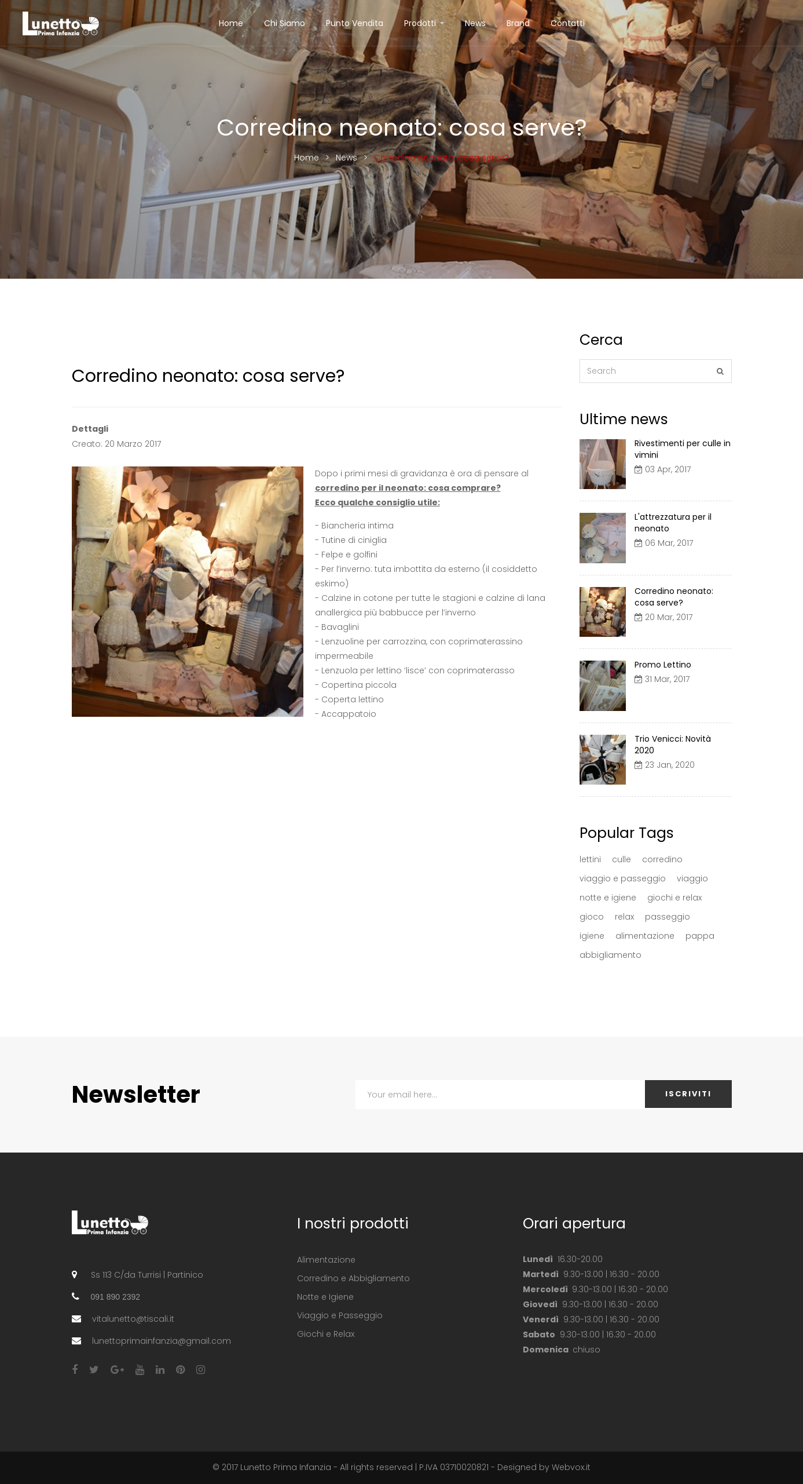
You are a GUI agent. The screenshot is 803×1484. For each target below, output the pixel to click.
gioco (592, 917)
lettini (590, 859)
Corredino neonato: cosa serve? (674, 596)
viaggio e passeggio (623, 878)
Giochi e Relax (325, 1334)
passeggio (667, 917)
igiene (592, 936)
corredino (662, 859)
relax (624, 917)
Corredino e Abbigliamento (353, 1278)
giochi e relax (674, 897)
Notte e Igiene (325, 1297)
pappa (699, 936)
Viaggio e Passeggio (340, 1315)
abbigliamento (610, 955)
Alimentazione (326, 1260)
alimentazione (644, 936)
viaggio (692, 878)
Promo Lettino (663, 664)
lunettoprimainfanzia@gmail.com (161, 1341)
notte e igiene (608, 897)
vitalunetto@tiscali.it (133, 1319)
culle (621, 859)
